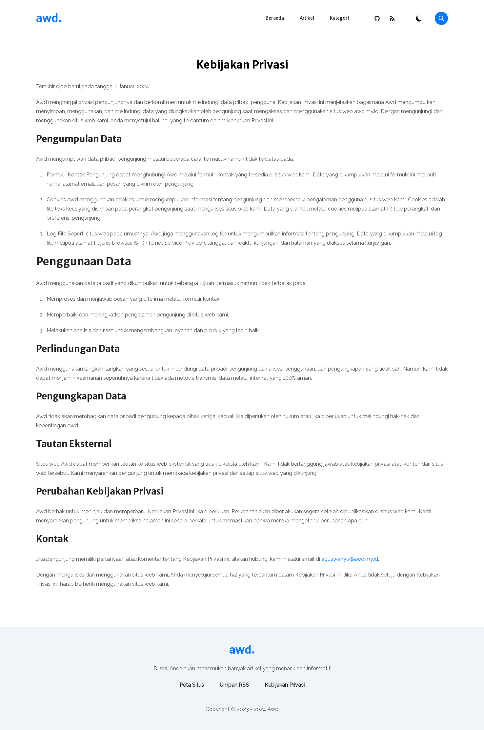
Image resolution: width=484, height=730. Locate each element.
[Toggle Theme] (419, 18)
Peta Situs (192, 685)
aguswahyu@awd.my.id (349, 559)
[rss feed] (392, 18)
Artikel (307, 18)
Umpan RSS (234, 685)
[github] (377, 18)
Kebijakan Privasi (285, 685)
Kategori (339, 18)
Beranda (275, 18)
